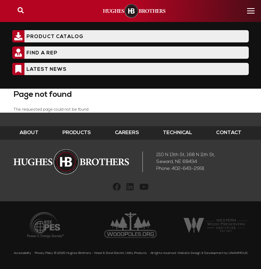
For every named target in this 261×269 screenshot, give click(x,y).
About (29, 132)
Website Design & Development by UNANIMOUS (212, 253)
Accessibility (22, 253)
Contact (228, 132)
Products (76, 132)
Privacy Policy (44, 253)
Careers (127, 132)
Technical (177, 132)
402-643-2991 (188, 168)
